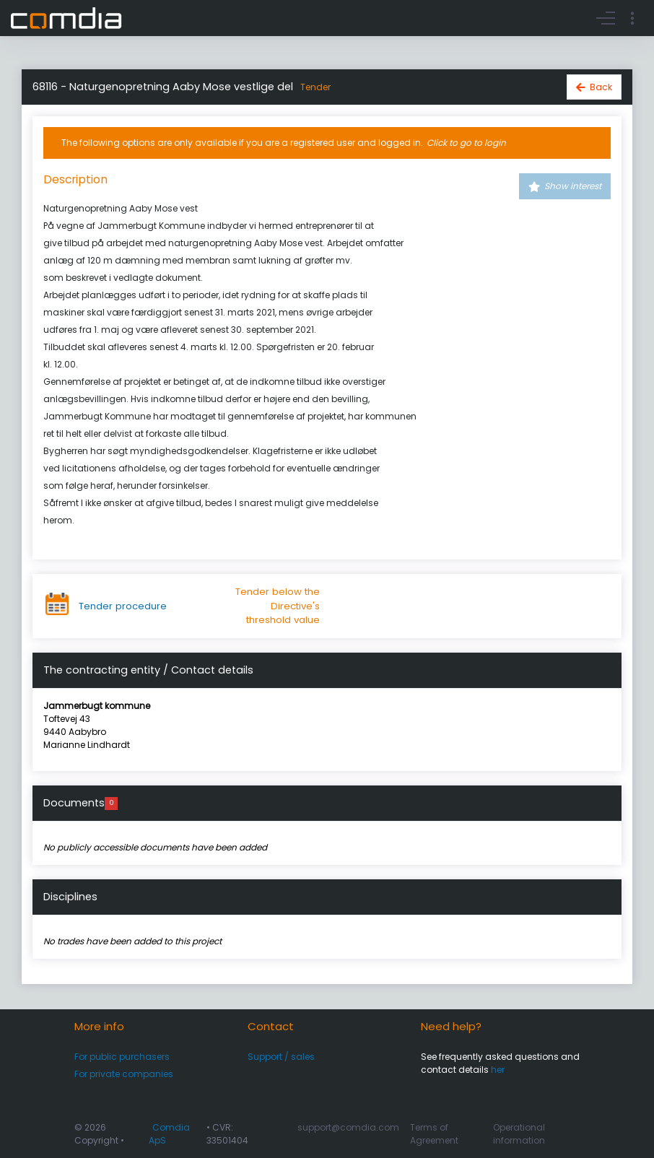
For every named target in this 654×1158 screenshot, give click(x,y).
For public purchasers (122, 1056)
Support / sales (281, 1056)
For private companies (123, 1074)
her (498, 1069)
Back (601, 87)
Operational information (519, 1133)
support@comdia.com (348, 1127)
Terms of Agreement (434, 1133)
